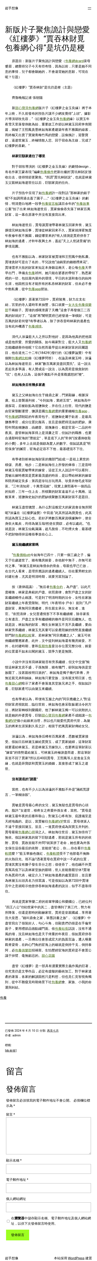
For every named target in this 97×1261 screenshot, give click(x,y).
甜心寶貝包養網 (27, 108)
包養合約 (56, 587)
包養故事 (83, 204)
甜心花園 (48, 956)
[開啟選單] (89, 8)
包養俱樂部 (23, 950)
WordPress (76, 1258)
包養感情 (35, 326)
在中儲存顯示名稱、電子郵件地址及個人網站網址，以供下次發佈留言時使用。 (51, 1221)
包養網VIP (55, 821)
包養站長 (61, 929)
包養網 (65, 119)
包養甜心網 (13, 683)
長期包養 (45, 646)
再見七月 (53, 1030)
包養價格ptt (21, 555)
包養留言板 (50, 204)
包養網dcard (74, 61)
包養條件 (47, 172)
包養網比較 (20, 358)
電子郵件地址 (17, 1180)
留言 (10, 1114)
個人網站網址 (16, 1199)
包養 (81, 268)
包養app (34, 289)
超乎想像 (11, 8)
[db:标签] (10, 1050)
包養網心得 (26, 832)
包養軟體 (53, 854)
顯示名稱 (14, 1160)
